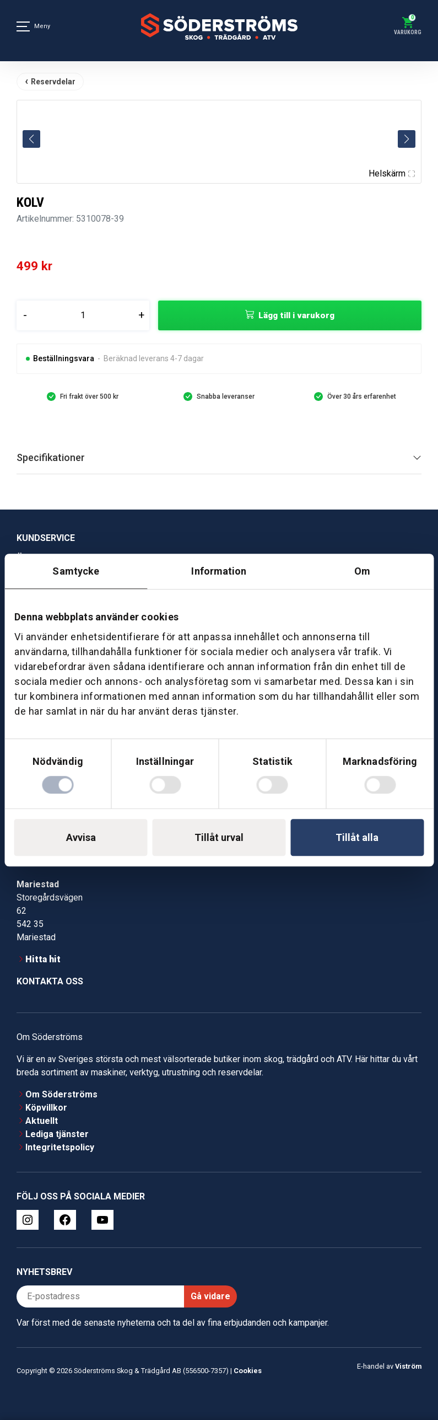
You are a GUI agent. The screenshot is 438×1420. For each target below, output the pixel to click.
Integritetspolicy (59, 1147)
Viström (408, 1366)
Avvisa (81, 837)
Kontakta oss (50, 981)
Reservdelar (53, 81)
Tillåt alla (357, 837)
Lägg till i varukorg (296, 315)
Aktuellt (41, 1121)
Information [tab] (218, 571)
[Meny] (23, 26)
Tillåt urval (219, 837)
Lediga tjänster (57, 1134)
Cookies (248, 1371)
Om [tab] (362, 571)
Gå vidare (210, 1296)
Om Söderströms (61, 1094)
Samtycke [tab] (75, 571)
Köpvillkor (46, 1107)
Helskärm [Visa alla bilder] (392, 173)
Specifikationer (51, 457)
